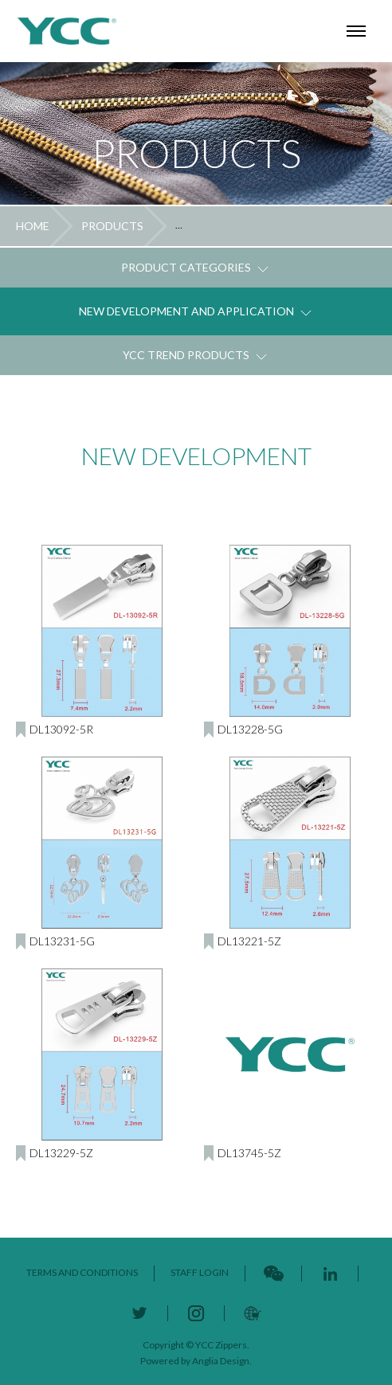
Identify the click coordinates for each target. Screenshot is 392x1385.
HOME (32, 226)
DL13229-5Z (61, 1153)
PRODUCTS (112, 226)
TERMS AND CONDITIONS (82, 1272)
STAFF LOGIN (200, 1272)
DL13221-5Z (249, 941)
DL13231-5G (62, 941)
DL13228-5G (250, 729)
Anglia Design (220, 1361)
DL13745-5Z (249, 1153)
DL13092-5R (61, 729)
